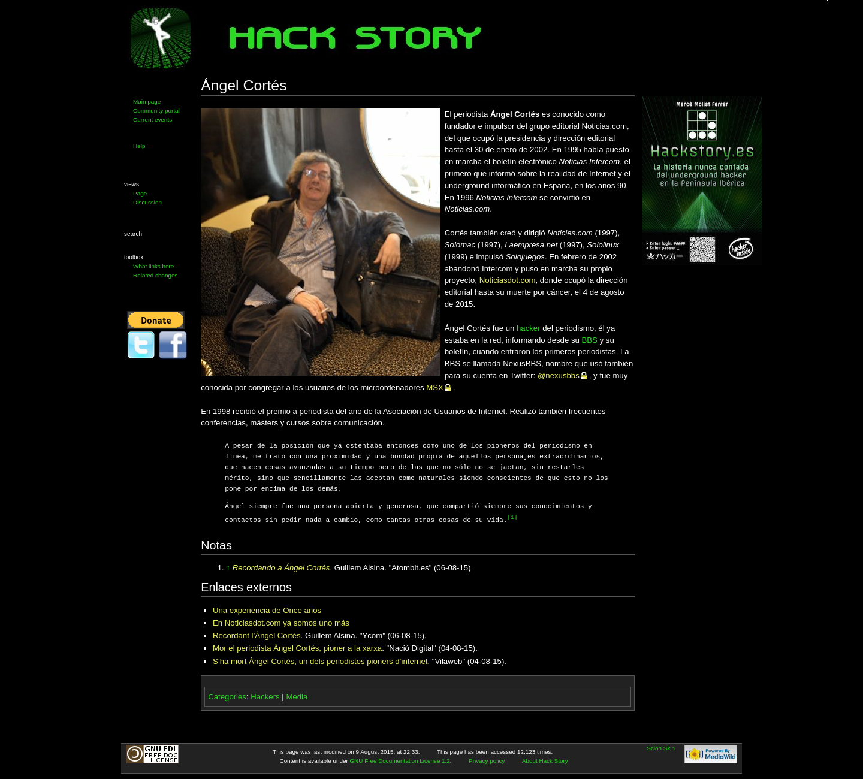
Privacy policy (487, 760)
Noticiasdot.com (507, 280)
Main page (147, 101)
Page (140, 193)
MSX (434, 387)
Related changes (155, 275)
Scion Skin (661, 747)
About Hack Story (545, 760)
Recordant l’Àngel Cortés (257, 634)
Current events (152, 119)
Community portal (156, 110)
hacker (529, 328)
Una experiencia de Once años (267, 609)
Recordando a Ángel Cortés (281, 567)
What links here (153, 266)
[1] (512, 517)
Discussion (147, 202)
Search (133, 234)
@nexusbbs (559, 375)
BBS (590, 340)
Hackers (265, 696)
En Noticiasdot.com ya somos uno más (281, 622)
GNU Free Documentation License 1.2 (399, 760)
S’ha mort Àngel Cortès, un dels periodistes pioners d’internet (320, 660)
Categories (227, 696)
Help (139, 146)
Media (296, 696)
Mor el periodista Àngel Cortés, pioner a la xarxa (297, 647)
